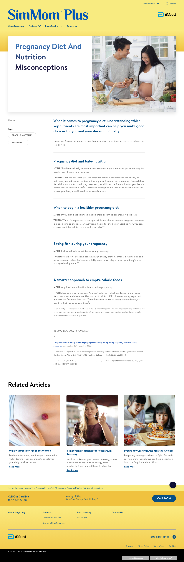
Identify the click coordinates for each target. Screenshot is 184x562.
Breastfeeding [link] (51, 26)
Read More (14, 466)
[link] (10, 488)
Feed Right (82, 517)
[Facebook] (174, 537)
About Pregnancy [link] (16, 26)
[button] (167, 3)
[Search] (172, 3)
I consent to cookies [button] (135, 558)
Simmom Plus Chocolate (54, 523)
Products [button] (32, 26)
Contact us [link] (72, 26)
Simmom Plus (151, 3)
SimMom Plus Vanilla (52, 517)
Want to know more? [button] (164, 558)
